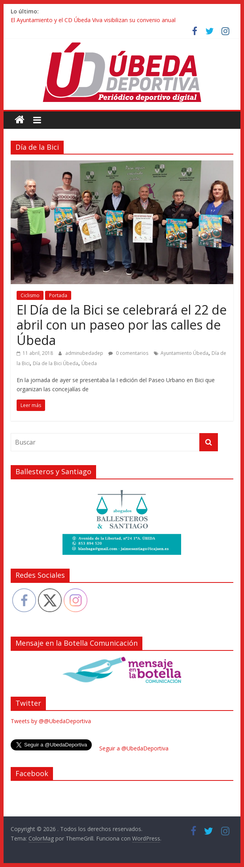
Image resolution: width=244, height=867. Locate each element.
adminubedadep (84, 353)
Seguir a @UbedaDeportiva (133, 748)
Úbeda (89, 363)
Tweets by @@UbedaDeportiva (51, 721)
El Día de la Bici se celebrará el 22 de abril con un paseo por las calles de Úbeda (122, 325)
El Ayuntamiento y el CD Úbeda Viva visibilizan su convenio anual (93, 20)
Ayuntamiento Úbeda (184, 353)
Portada (58, 295)
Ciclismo (30, 295)
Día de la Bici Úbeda (55, 363)
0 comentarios (128, 353)
